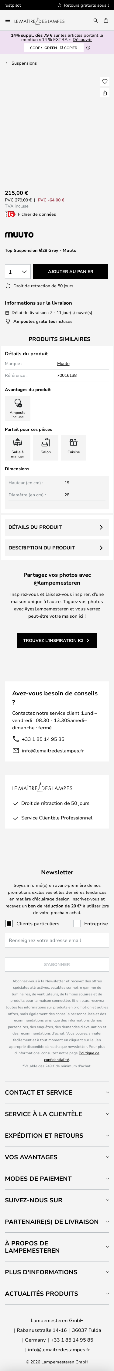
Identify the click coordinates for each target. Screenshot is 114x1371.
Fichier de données (37, 214)
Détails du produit (35, 527)
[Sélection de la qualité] (18, 271)
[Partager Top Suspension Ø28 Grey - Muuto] (104, 92)
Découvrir (82, 39)
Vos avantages (31, 1157)
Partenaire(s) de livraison (52, 1221)
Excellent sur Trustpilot (67, 5)
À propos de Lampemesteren (32, 1246)
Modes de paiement (38, 1178)
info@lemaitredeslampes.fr (53, 750)
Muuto (63, 363)
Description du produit (42, 547)
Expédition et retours (44, 1135)
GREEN (53, 47)
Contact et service (38, 1092)
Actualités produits (41, 1293)
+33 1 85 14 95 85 (43, 739)
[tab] (57, 1092)
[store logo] (43, 20)
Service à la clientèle (43, 1114)
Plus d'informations (41, 1272)
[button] (104, 81)
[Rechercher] (96, 20)
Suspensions (24, 63)
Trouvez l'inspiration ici (53, 640)
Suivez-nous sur (33, 1200)
